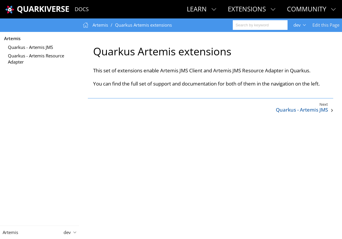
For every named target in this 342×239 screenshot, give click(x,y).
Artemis (12, 38)
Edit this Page (325, 25)
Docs (82, 9)
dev (297, 25)
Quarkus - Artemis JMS (30, 47)
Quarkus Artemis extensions (143, 25)
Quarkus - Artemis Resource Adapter (36, 58)
